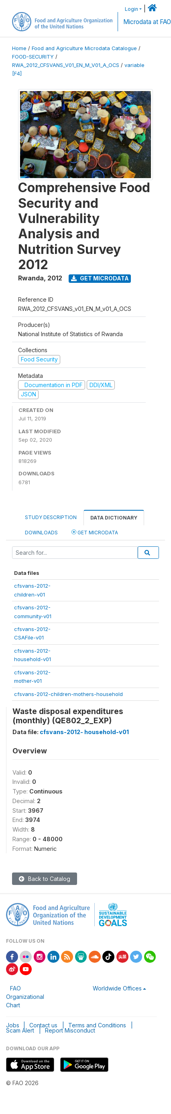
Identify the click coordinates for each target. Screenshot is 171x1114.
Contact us (43, 1025)
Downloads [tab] (41, 533)
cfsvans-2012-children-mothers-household (68, 694)
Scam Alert (20, 1030)
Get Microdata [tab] (94, 532)
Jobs (12, 1025)
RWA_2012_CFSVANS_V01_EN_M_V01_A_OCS (65, 65)
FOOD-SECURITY (33, 57)
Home (19, 48)
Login (131, 9)
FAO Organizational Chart (25, 996)
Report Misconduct (70, 1030)
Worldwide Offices (117, 988)
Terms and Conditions (97, 1025)
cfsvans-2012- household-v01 (84, 731)
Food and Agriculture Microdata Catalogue (84, 48)
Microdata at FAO (147, 22)
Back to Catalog (44, 878)
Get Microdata (100, 278)
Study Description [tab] (51, 517)
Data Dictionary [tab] (113, 518)
